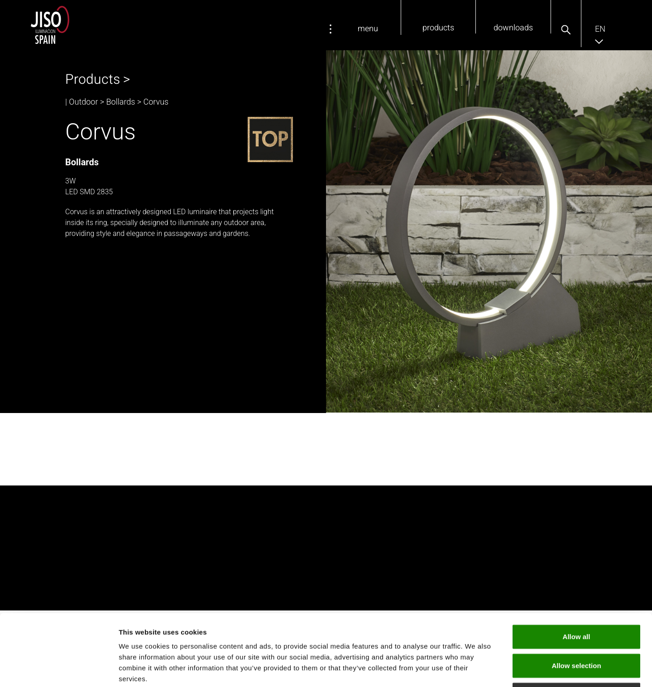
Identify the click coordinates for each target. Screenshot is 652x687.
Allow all (576, 569)
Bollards (120, 101)
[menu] (330, 29)
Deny (576, 627)
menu (368, 29)
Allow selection (576, 598)
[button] (565, 30)
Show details (475, 669)
